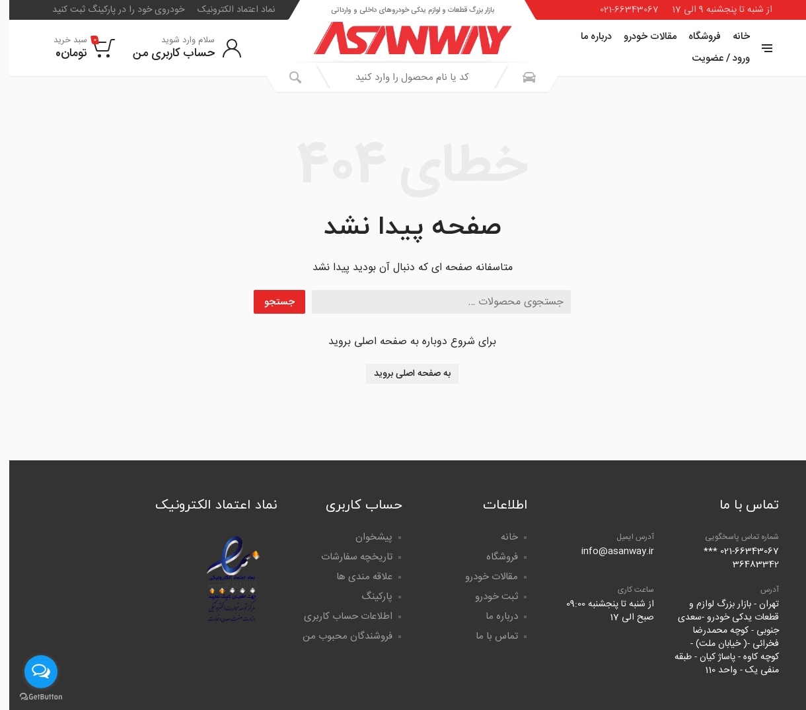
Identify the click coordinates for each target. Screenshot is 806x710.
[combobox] (403, 77)
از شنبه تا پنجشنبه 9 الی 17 (713, 10)
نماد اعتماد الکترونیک (227, 10)
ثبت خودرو (487, 596)
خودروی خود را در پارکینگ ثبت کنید (109, 10)
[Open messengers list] (31, 671)
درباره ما (587, 36)
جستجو (270, 302)
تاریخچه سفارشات (347, 557)
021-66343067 (620, 10)
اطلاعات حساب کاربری (339, 616)
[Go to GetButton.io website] (32, 697)
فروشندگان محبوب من (338, 636)
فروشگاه (695, 36)
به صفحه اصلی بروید (403, 374)
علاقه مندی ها (355, 577)
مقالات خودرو (640, 36)
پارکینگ (367, 596)
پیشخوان (364, 537)
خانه (732, 36)
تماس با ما (487, 636)
